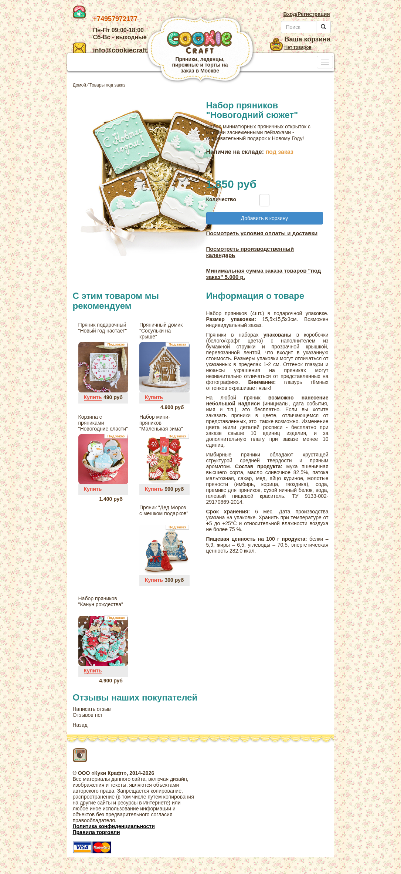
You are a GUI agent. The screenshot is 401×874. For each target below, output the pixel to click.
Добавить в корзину (264, 218)
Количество (219, 199)
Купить (93, 397)
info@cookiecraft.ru (114, 50)
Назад (80, 725)
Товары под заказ (107, 85)
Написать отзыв (92, 709)
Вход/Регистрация (306, 14)
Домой (79, 85)
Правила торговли (96, 832)
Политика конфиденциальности (114, 826)
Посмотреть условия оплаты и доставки (262, 233)
